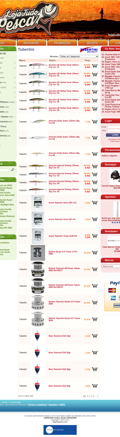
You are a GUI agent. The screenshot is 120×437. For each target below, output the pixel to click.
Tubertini (23, 66)
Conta (4, 402)
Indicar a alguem (109, 156)
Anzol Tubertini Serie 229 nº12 (62, 203)
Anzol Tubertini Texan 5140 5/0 (63, 236)
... (95, 396)
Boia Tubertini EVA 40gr (60, 386)
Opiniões (110, 196)
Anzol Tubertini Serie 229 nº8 (62, 219)
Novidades (111, 231)
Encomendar (15, 402)
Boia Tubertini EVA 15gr (60, 336)
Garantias (52, 404)
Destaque (110, 164)
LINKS (62, 404)
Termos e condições (37, 404)
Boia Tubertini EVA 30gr (60, 369)
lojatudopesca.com (60, 422)
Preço (87, 60)
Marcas (109, 260)
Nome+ (52, 60)
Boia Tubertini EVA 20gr (60, 353)
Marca (22, 60)
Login (108, 120)
